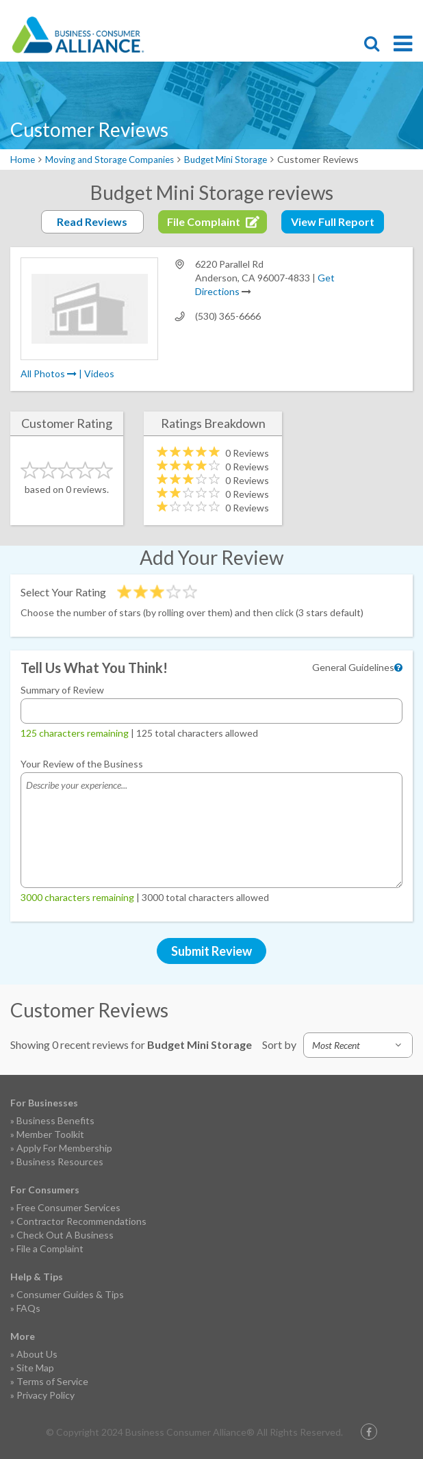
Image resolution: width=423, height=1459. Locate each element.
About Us (36, 1354)
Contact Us (382, 12)
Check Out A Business (65, 1235)
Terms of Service (52, 1381)
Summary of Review (62, 690)
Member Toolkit (50, 1134)
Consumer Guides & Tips (70, 1294)
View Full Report (332, 221)
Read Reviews (92, 221)
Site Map (35, 1367)
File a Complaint (50, 1248)
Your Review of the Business (82, 764)
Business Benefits (55, 1120)
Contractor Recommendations (81, 1221)
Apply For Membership (64, 1148)
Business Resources (59, 1161)
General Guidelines (353, 667)
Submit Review (211, 951)
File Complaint (334, 12)
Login (406, 12)
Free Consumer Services (68, 1207)
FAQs (28, 1308)
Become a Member (358, 12)
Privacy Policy (45, 1395)
